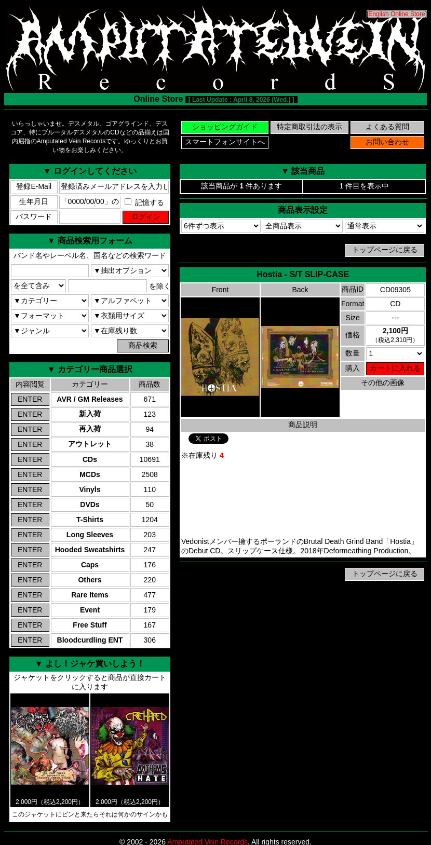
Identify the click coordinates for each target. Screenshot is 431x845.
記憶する (144, 202)
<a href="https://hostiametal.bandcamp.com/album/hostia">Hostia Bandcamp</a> (302, 499)
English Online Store (396, 14)
